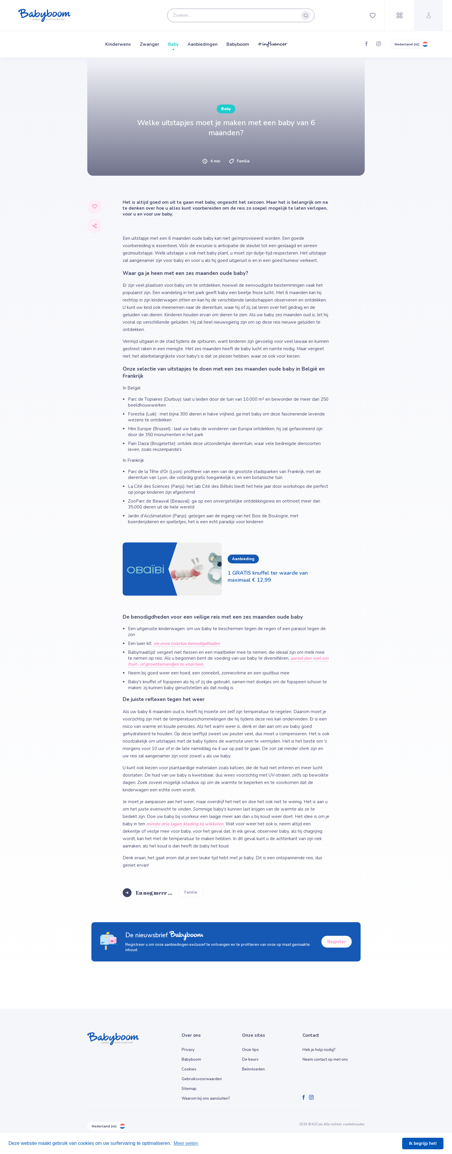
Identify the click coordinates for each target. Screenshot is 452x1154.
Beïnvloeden (253, 1069)
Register (336, 942)
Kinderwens (118, 44)
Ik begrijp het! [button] (423, 1143)
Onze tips (250, 1049)
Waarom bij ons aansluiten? (206, 1098)
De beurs (250, 1059)
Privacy (188, 1049)
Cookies (189, 1069)
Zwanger (149, 44)
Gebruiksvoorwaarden (202, 1079)
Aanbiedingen (203, 44)
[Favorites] (373, 15)
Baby (173, 44)
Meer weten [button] (186, 1143)
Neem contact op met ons (325, 1059)
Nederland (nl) (409, 44)
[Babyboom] (44, 15)
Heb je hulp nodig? (319, 1049)
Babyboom (237, 44)
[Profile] (428, 15)
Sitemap (189, 1088)
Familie (190, 892)
